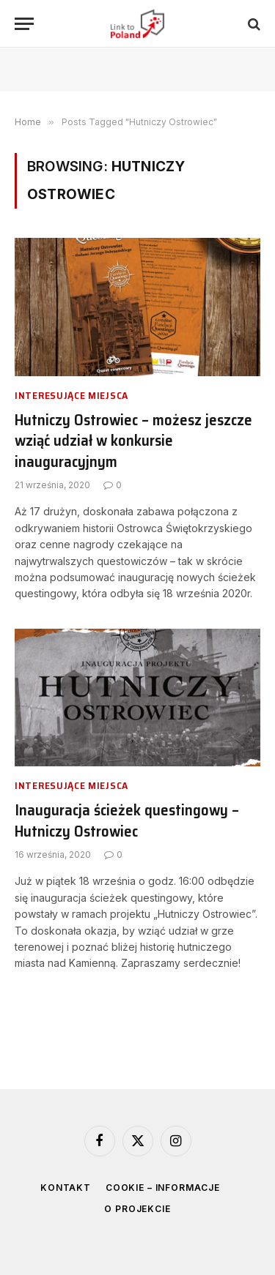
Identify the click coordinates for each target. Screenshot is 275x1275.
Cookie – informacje (163, 1187)
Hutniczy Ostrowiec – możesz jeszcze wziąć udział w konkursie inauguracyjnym (133, 441)
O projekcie (137, 1208)
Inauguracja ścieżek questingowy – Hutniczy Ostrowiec (127, 820)
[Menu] (24, 23)
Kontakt (65, 1187)
